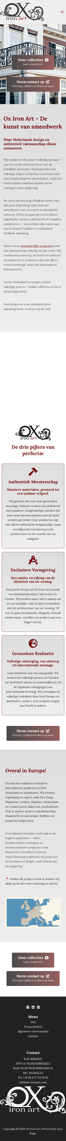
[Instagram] (27, 1007)
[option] (12, 1043)
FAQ (33, 1022)
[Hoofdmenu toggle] (62, 12)
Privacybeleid (33, 1026)
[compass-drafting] (33, 560)
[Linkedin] (33, 1007)
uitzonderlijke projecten (37, 246)
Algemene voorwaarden (33, 1031)
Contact (33, 1036)
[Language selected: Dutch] (13, 1042)
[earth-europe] (33, 643)
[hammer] (33, 471)
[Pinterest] (38, 1007)
